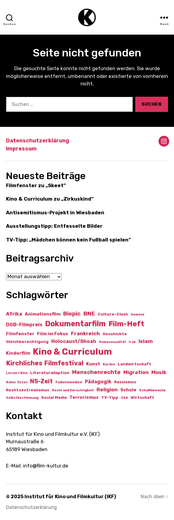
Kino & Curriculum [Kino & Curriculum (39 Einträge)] (72, 352)
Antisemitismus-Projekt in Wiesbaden (55, 213)
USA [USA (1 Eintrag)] (124, 398)
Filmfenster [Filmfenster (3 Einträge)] (20, 333)
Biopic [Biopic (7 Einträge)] (72, 313)
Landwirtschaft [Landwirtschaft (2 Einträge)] (134, 364)
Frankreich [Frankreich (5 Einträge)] (85, 333)
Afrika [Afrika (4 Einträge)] (14, 314)
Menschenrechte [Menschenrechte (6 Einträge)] (96, 372)
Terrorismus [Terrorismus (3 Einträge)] (84, 397)
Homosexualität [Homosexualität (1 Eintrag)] (112, 342)
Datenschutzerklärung (37, 140)
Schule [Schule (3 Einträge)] (128, 390)
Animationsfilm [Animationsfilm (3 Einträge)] (42, 314)
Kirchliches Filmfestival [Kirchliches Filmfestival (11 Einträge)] (44, 363)
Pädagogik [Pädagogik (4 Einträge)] (98, 381)
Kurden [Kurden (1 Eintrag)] (109, 364)
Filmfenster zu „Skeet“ (36, 185)
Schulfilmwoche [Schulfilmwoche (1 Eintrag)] (152, 390)
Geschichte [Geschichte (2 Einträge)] (114, 334)
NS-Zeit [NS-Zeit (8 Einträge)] (41, 381)
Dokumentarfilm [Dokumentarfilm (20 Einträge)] (75, 323)
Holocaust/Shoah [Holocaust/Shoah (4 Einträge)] (73, 341)
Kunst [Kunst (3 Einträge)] (93, 364)
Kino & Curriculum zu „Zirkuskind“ (50, 199)
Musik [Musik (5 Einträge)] (158, 372)
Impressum (21, 148)
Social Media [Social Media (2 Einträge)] (54, 397)
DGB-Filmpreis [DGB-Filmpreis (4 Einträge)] (24, 324)
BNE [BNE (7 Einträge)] (89, 313)
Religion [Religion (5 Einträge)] (107, 390)
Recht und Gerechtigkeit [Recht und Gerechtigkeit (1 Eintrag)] (73, 390)
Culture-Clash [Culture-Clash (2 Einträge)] (113, 314)
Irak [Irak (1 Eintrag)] (132, 342)
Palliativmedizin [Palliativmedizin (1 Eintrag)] (68, 382)
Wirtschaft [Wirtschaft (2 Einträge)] (142, 397)
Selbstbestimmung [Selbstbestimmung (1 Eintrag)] (22, 398)
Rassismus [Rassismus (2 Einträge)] (125, 382)
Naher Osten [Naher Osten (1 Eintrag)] (16, 382)
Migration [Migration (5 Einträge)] (136, 372)
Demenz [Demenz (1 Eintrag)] (138, 314)
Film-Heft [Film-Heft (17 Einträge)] (126, 323)
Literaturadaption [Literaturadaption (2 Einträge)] (49, 372)
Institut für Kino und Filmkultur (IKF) (70, 496)
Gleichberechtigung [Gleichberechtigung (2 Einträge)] (27, 341)
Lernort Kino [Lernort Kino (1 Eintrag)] (16, 373)
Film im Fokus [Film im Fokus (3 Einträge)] (52, 333)
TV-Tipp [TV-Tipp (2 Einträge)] (109, 397)
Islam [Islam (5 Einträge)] (146, 341)
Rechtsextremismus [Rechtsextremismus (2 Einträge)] (27, 390)
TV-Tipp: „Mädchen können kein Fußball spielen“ (68, 240)
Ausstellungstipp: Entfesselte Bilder (54, 226)
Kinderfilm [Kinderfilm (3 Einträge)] (18, 353)
